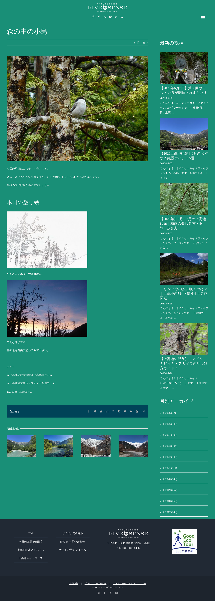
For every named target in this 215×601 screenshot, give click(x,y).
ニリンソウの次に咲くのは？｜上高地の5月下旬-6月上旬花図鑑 (183, 293)
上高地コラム (25, 392)
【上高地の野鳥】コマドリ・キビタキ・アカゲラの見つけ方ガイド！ (184, 363)
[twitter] (104, 17)
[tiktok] (116, 17)
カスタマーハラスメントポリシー (129, 583)
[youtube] (110, 17)
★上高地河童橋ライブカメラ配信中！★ (31, 383)
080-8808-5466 (131, 548)
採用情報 (73, 583)
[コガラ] (77, 108)
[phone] (122, 17)
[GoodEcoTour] (184, 530)
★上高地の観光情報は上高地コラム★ (29, 374)
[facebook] (99, 17)
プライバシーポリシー (95, 583)
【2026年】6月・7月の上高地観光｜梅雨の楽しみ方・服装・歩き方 (183, 223)
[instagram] (93, 17)
